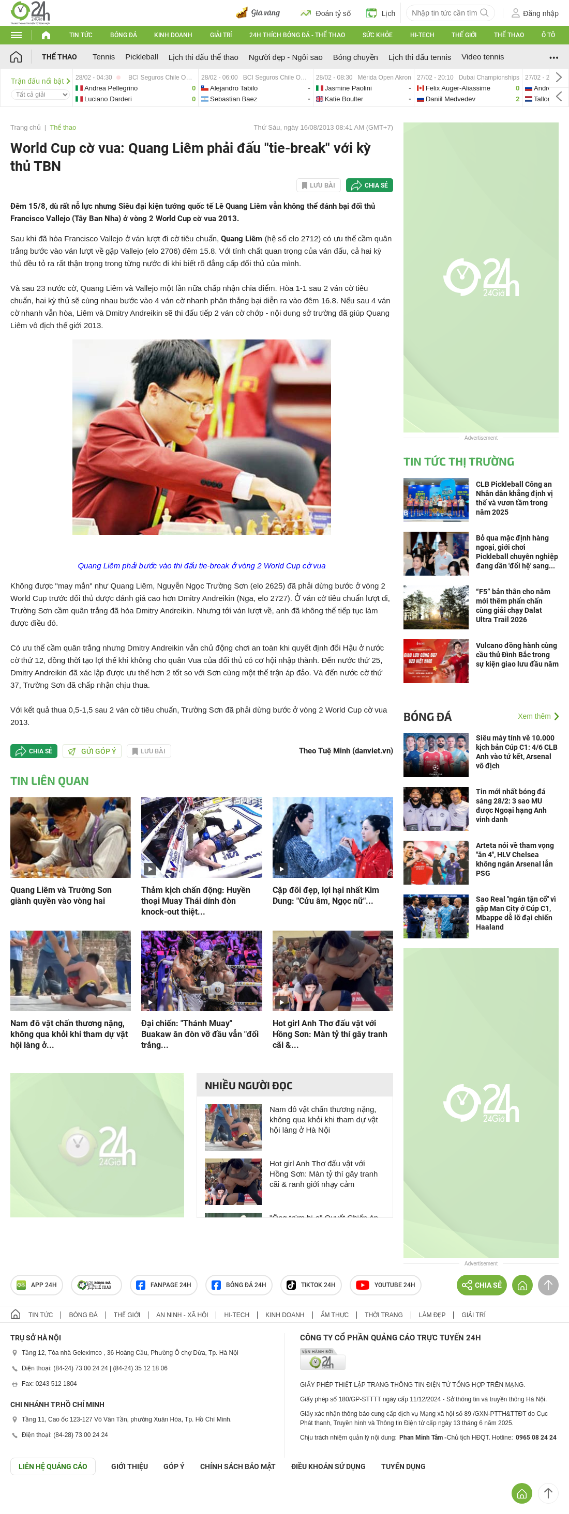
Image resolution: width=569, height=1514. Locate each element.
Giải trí (221, 35)
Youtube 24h (385, 1285)
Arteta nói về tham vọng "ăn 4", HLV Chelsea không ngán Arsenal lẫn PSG (515, 859)
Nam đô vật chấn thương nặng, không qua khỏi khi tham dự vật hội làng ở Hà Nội (323, 1119)
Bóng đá (123, 35)
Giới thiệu (129, 1466)
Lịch (381, 13)
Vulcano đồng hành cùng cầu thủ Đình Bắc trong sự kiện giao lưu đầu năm (517, 654)
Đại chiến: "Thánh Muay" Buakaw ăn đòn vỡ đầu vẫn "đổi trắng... (200, 1034)
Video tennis (482, 56)
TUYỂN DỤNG (403, 1466)
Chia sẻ (376, 185)
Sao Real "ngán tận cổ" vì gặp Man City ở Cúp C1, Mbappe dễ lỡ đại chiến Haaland (516, 913)
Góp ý (174, 1466)
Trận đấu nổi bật (40, 81)
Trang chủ (25, 127)
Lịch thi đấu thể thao (203, 57)
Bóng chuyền (355, 57)
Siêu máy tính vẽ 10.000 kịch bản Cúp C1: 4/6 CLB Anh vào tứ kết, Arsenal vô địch (517, 752)
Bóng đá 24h (239, 1285)
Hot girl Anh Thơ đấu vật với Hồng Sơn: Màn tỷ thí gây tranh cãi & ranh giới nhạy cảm (323, 1173)
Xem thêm (534, 716)
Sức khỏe (378, 35)
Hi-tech (422, 35)
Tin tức (81, 35)
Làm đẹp (432, 1315)
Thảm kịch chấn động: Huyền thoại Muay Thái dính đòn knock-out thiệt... (195, 901)
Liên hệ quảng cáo (53, 1466)
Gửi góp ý (92, 751)
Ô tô (548, 35)
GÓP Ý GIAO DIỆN (30, 1500)
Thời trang (383, 1315)
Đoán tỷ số (326, 13)
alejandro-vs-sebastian (256, 87)
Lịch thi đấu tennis (419, 57)
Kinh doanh (173, 35)
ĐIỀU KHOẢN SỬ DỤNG (328, 1466)
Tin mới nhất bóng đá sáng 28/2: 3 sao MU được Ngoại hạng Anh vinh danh (511, 805)
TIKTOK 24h (311, 1285)
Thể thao (509, 35)
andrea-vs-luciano (135, 87)
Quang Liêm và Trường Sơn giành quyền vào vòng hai (61, 895)
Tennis (104, 56)
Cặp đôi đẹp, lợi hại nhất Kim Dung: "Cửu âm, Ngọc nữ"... (326, 895)
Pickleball (141, 56)
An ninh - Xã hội (182, 1315)
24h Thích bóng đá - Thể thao (297, 35)
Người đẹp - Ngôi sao (286, 57)
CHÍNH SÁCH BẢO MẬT (238, 1466)
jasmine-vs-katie (363, 87)
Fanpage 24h (163, 1285)
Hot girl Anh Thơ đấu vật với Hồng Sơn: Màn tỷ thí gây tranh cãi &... (330, 1034)
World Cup (282, 565)
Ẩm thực (335, 1315)
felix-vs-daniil (468, 87)
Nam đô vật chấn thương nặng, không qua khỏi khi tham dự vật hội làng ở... (69, 1034)
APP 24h (37, 1285)
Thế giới (464, 35)
